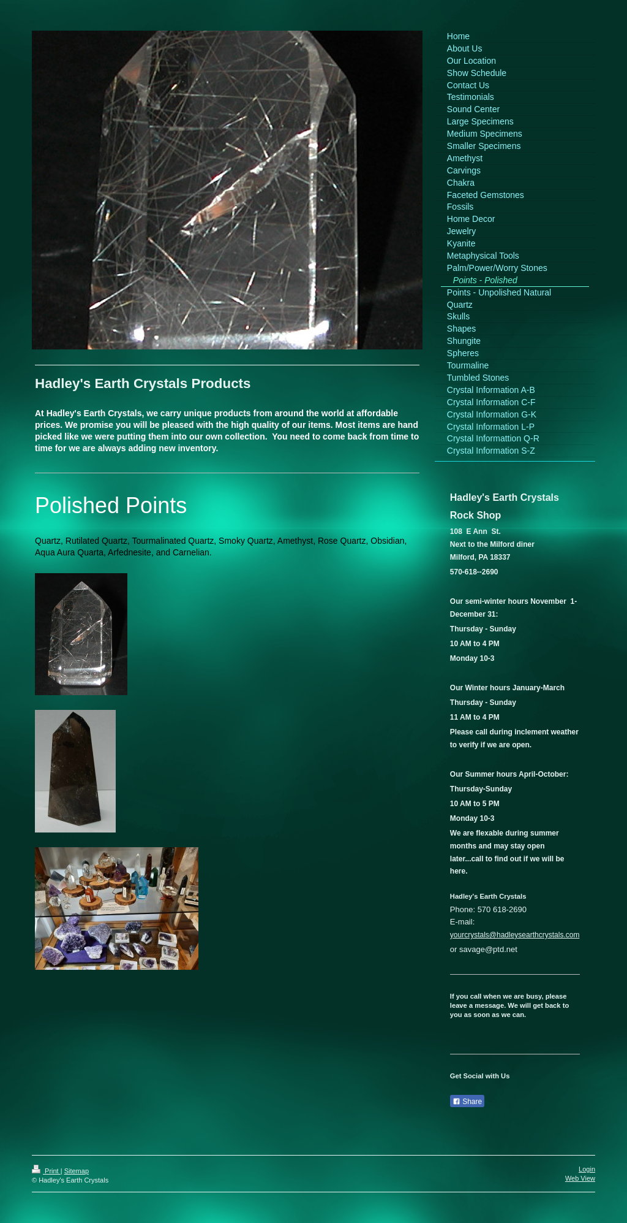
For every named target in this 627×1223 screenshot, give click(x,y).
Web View (580, 1178)
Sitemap (76, 1171)
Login (587, 1169)
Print (46, 1171)
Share (467, 1101)
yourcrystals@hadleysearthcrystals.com (515, 935)
